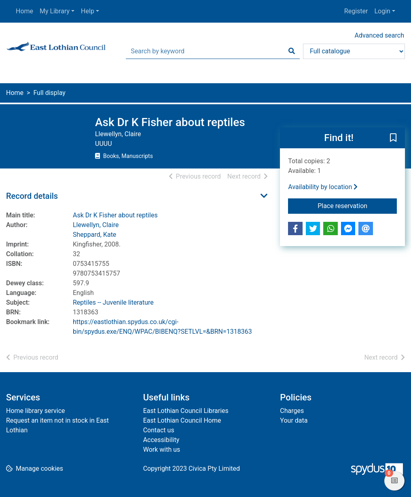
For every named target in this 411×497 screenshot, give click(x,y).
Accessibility (161, 440)
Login (382, 11)
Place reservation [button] (357, 205)
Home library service (35, 411)
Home (24, 11)
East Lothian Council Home (182, 420)
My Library (55, 11)
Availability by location (323, 187)
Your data (293, 420)
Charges (292, 411)
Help (87, 11)
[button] (393, 138)
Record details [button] (32, 196)
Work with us (161, 449)
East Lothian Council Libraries (186, 411)
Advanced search (379, 35)
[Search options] (354, 51)
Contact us (158, 430)
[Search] (292, 51)
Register (356, 11)
